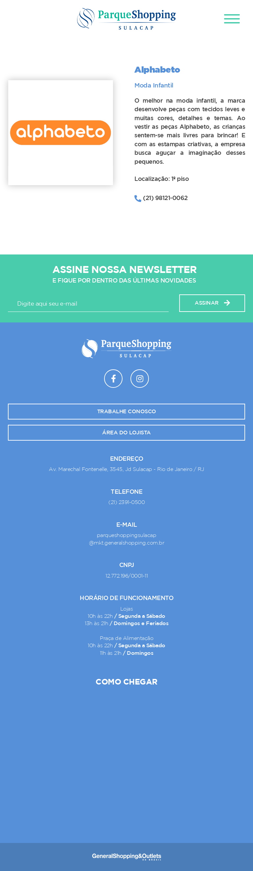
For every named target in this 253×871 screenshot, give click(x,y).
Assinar (212, 303)
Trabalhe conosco (126, 411)
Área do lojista (126, 432)
